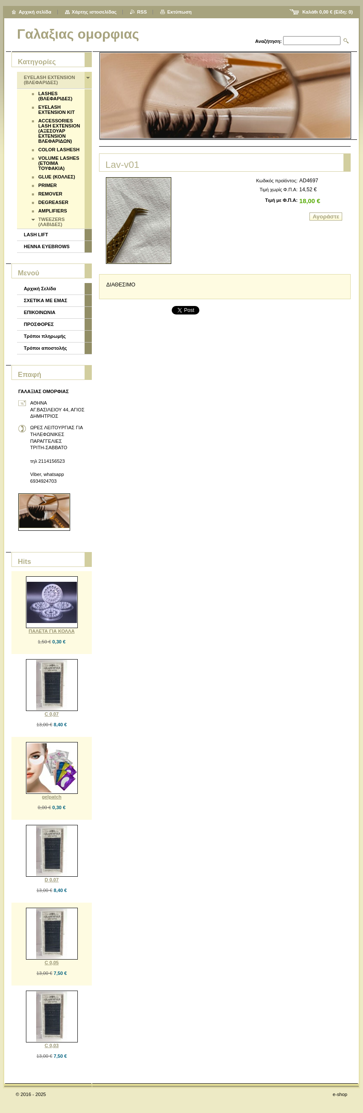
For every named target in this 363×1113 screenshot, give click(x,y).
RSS (142, 11)
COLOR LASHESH (58, 149)
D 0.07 (52, 879)
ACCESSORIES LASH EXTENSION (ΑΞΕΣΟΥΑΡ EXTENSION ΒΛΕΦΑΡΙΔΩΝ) (59, 131)
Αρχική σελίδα (35, 11)
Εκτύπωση (179, 11)
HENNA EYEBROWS (47, 246)
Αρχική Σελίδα (40, 288)
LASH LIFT (36, 234)
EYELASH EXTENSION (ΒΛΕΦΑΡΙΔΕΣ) (49, 80)
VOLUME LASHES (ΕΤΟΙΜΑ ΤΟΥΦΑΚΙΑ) (58, 163)
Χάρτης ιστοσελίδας (94, 11)
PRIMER (47, 185)
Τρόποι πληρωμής (45, 336)
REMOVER (50, 193)
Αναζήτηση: (268, 41)
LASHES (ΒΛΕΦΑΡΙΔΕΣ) (55, 96)
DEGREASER (53, 202)
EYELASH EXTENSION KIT (56, 110)
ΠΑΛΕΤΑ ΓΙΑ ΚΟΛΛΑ (51, 631)
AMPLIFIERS (52, 210)
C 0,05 (52, 962)
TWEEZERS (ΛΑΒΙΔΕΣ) (51, 222)
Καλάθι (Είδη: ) (327, 11)
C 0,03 (52, 1045)
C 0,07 (52, 714)
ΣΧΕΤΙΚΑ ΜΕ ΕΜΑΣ (45, 300)
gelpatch (51, 796)
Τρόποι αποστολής (45, 348)
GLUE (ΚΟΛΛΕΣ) (56, 176)
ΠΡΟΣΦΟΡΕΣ (39, 324)
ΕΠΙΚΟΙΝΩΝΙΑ (39, 312)
